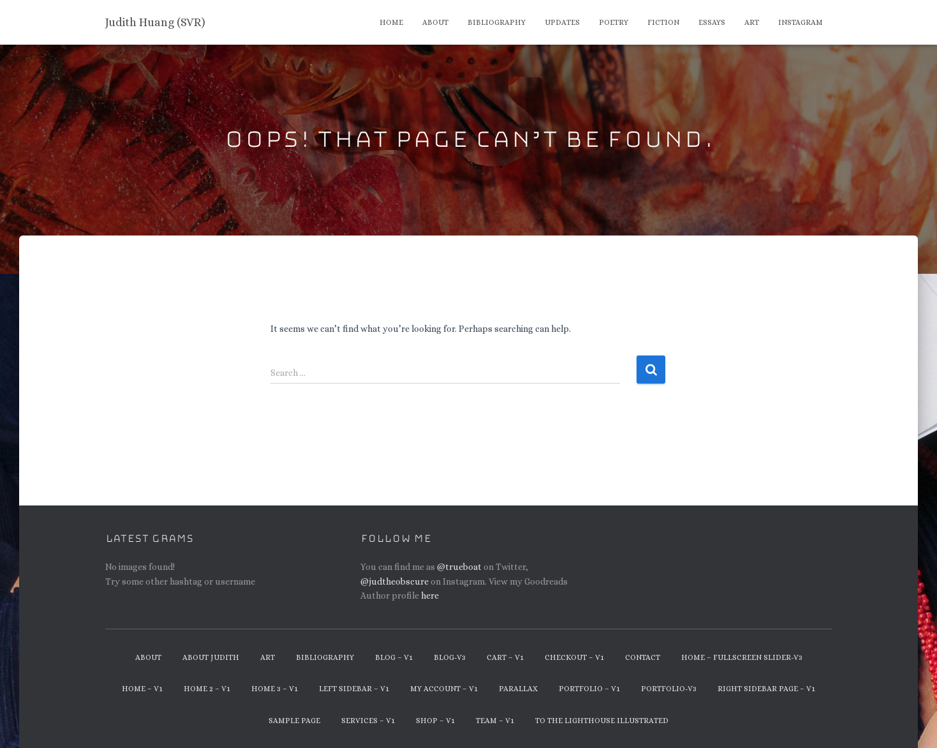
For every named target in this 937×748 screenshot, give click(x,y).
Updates (562, 22)
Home (391, 22)
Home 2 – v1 (207, 688)
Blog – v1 (394, 657)
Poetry (613, 22)
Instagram (800, 22)
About (435, 22)
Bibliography (497, 22)
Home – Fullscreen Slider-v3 (741, 657)
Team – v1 (495, 720)
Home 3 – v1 (274, 688)
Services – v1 (368, 720)
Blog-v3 (450, 657)
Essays (711, 22)
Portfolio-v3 (669, 688)
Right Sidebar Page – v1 (766, 688)
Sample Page (294, 720)
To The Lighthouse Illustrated (601, 720)
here (430, 595)
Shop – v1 (435, 720)
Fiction (663, 22)
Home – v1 (142, 688)
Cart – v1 (505, 657)
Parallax (518, 688)
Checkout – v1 (574, 657)
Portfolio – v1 (589, 688)
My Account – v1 (444, 688)
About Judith (210, 657)
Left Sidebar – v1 (354, 688)
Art (751, 22)
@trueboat (459, 567)
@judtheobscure (394, 581)
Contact (642, 657)
